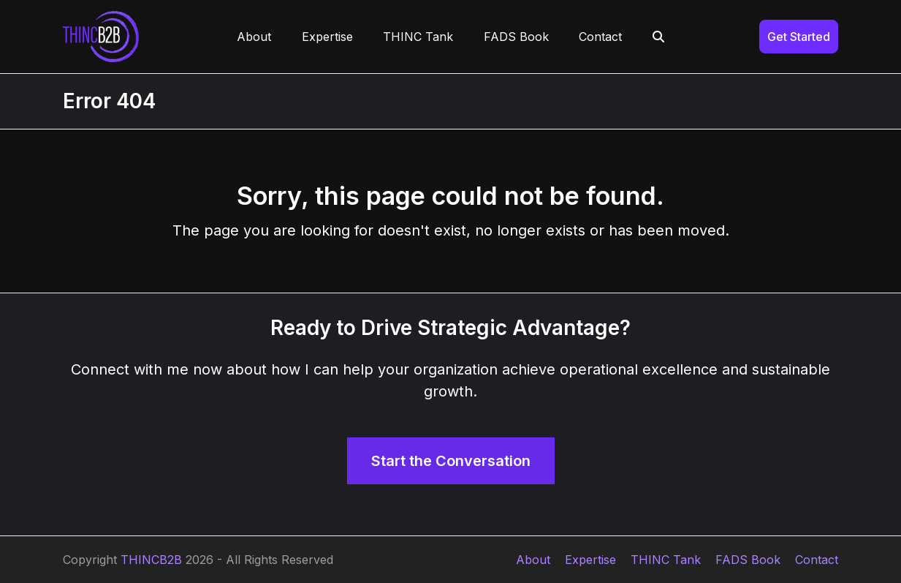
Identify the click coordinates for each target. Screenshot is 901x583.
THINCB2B (151, 559)
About (533, 559)
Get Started (798, 36)
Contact (816, 559)
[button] (658, 36)
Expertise (590, 559)
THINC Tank (666, 559)
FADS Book (747, 559)
